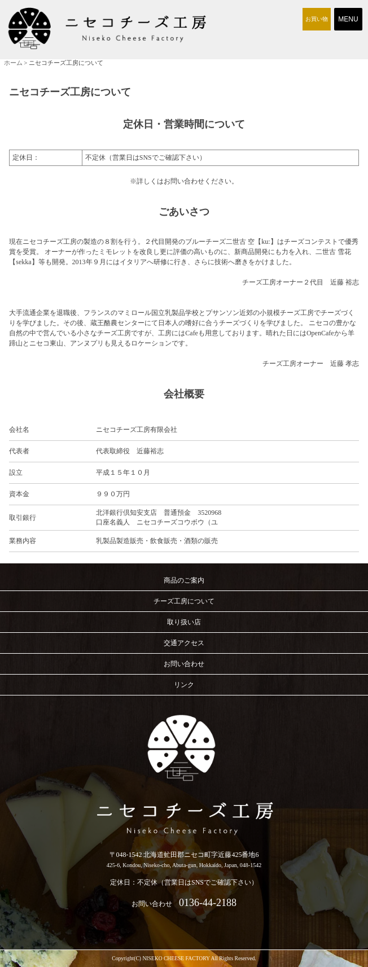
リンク (184, 685)
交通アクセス (184, 643)
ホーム (13, 62)
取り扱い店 (184, 622)
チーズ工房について (184, 601)
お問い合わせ (184, 664)
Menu (348, 19)
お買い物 (316, 19)
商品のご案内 (184, 580)
